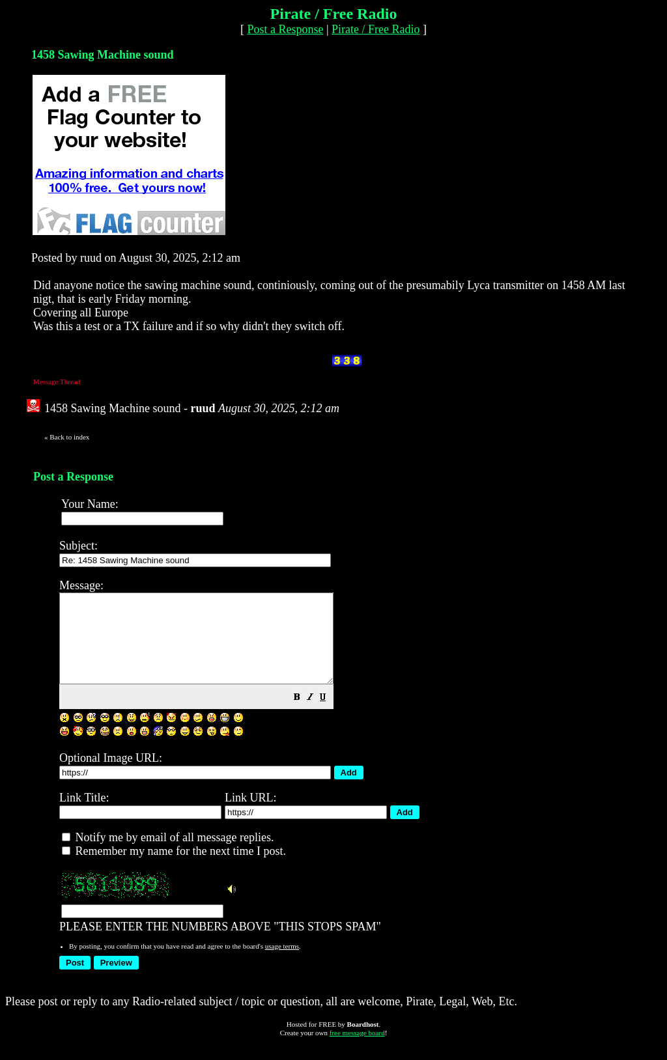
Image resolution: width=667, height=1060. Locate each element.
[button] (329, 715)
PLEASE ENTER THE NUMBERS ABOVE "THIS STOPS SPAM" (356, 763)
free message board (357, 1050)
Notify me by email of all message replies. (168, 854)
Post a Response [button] (285, 29)
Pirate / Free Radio (375, 29)
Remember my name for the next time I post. (174, 868)
